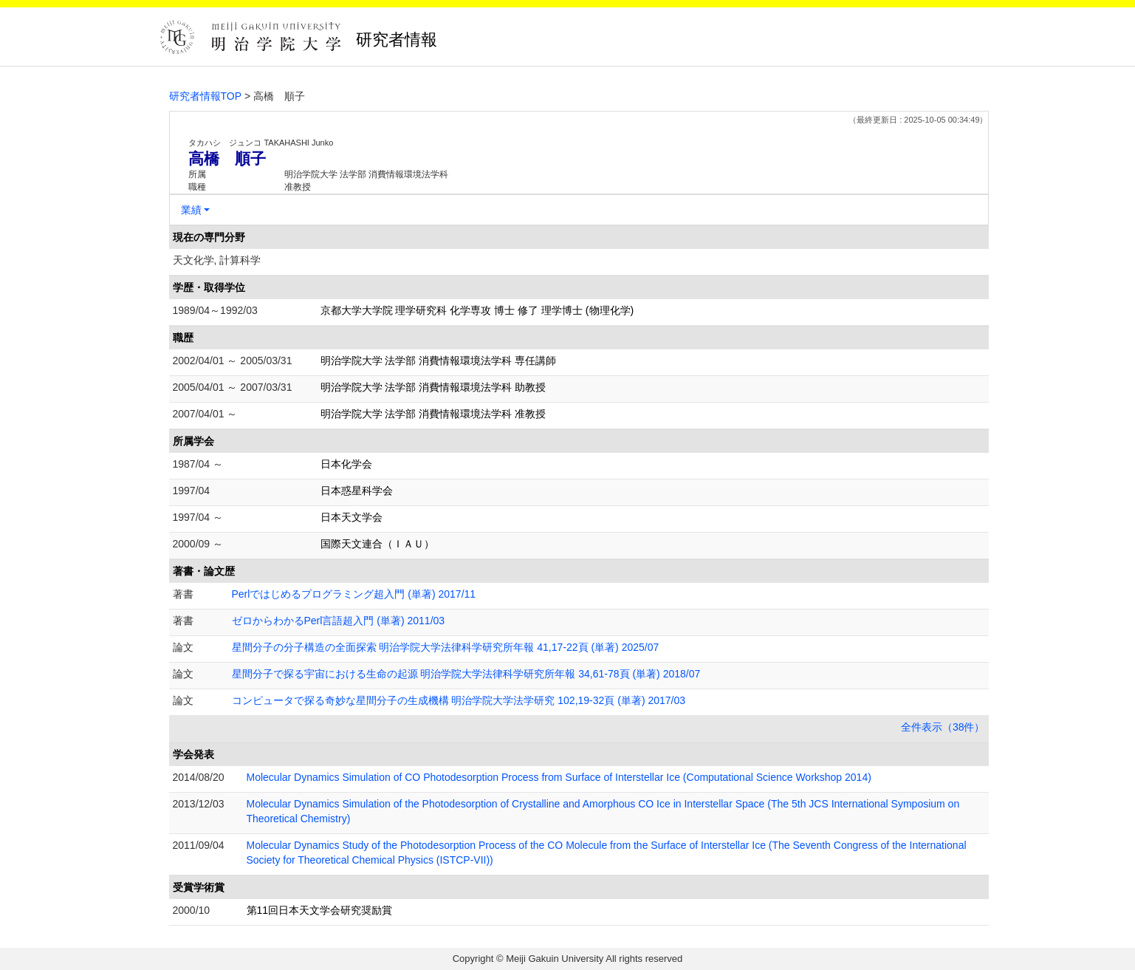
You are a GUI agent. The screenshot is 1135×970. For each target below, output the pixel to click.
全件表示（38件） (943, 727)
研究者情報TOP (205, 96)
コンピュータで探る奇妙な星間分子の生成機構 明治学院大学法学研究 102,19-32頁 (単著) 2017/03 (459, 700)
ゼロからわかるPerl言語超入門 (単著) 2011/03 (338, 620)
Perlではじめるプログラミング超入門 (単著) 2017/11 (354, 594)
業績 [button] (191, 210)
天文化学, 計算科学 (217, 260)
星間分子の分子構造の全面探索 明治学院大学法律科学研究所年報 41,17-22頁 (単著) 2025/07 (445, 647)
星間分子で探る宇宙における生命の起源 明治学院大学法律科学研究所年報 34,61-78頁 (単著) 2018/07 (466, 674)
